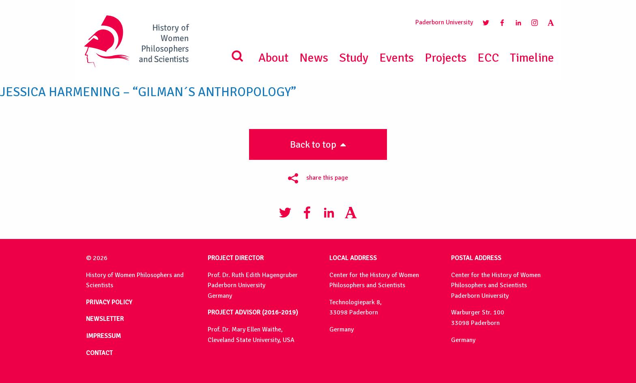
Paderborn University (444, 22)
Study (353, 57)
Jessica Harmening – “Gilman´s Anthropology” (148, 92)
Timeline (532, 57)
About (273, 57)
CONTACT (99, 353)
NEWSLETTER (105, 319)
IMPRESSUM (103, 336)
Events (396, 57)
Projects (445, 57)
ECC (488, 57)
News (313, 57)
